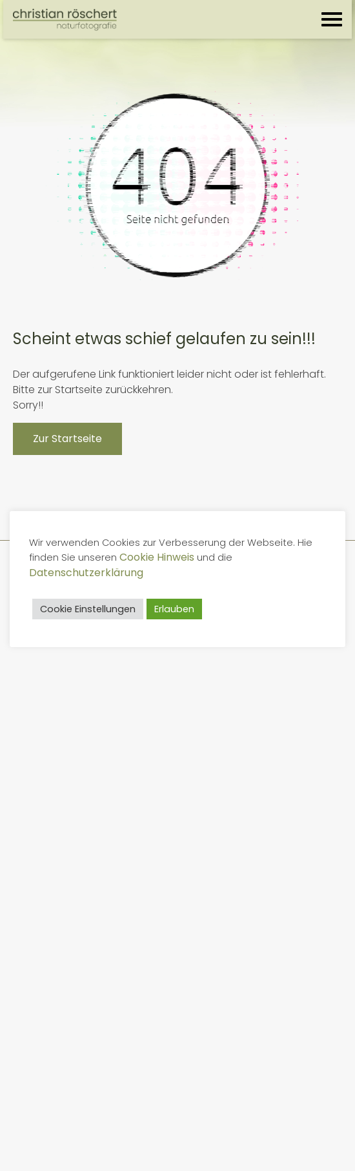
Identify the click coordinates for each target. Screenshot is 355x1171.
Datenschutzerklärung (86, 572)
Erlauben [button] (174, 609)
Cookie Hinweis (156, 557)
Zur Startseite (67, 438)
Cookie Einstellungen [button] (88, 609)
